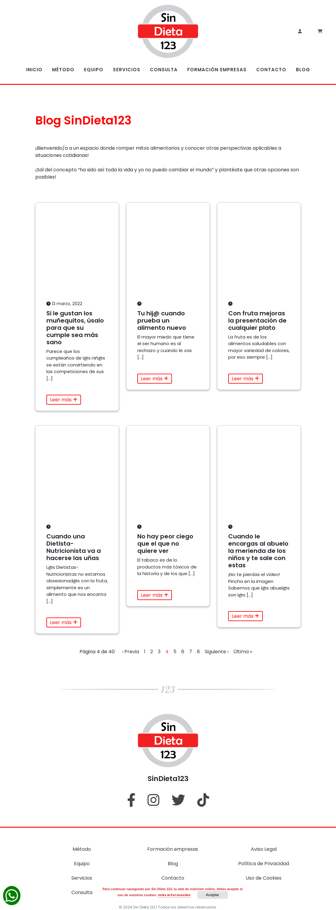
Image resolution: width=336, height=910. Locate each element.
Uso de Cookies (264, 878)
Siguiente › (217, 651)
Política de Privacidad (263, 863)
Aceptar (212, 895)
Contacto (172, 878)
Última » (242, 651)
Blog (173, 863)
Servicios (81, 878)
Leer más (63, 399)
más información (174, 895)
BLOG (303, 69)
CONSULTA (164, 69)
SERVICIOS (126, 69)
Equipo (82, 863)
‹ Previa (130, 651)
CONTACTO (271, 69)
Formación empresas (172, 849)
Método (82, 849)
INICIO (34, 69)
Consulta (81, 892)
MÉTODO (63, 69)
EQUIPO (93, 69)
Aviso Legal (264, 849)
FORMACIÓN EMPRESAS (217, 69)
